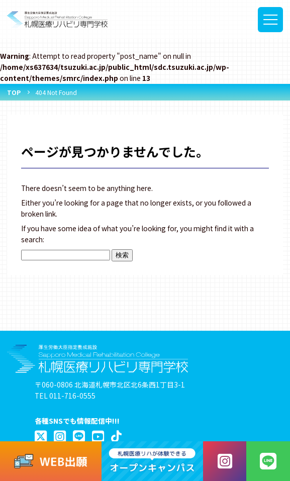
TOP (14, 92)
